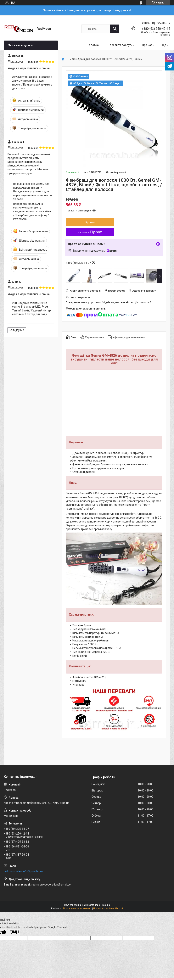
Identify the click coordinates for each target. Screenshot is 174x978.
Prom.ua (105, 905)
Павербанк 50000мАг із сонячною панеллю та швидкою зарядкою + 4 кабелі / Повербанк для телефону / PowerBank (32, 211)
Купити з (90, 232)
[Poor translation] (14, 932)
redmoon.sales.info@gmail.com (23, 871)
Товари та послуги (120, 45)
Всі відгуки (15, 330)
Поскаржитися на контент (77, 908)
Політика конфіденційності (108, 908)
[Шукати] (114, 29)
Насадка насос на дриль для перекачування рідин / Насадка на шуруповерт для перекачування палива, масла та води (32, 191)
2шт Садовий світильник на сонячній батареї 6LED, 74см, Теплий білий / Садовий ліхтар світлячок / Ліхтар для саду (31, 308)
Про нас (147, 45)
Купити (90, 222)
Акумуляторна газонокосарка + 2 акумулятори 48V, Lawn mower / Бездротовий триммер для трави (32, 82)
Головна (93, 45)
